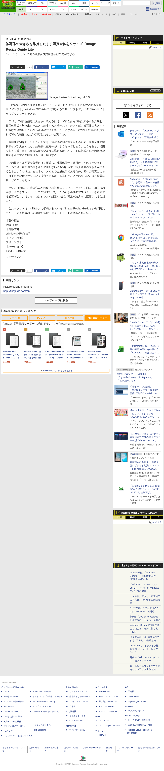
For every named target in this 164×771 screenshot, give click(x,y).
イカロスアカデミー (108, 711)
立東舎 (72, 706)
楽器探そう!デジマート (79, 696)
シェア (44, 67)
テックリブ (100, 731)
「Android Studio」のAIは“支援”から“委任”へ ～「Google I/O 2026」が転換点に (145, 489)
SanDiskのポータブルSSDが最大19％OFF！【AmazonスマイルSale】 (145, 294)
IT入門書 (69, 318)
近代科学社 (71, 726)
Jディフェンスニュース (109, 696)
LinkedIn (94, 67)
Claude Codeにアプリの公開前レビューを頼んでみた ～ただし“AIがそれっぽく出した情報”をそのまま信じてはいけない (145, 329)
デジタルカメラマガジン (15, 726)
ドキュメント (102, 14)
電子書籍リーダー (97, 318)
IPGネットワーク (132, 716)
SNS (114, 14)
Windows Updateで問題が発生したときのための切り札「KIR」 (144, 628)
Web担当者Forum (12, 696)
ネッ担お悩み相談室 (13, 716)
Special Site (127, 91)
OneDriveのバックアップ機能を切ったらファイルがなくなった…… (145, 649)
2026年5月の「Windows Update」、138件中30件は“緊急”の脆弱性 (143, 576)
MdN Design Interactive (109, 726)
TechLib (102, 735)
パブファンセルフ (136, 711)
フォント (134, 14)
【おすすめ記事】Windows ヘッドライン (141, 565)
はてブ (61, 67)
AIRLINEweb (104, 691)
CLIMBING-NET (76, 721)
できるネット (10, 731)
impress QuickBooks (137, 701)
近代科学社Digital (77, 730)
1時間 (119, 42)
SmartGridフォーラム (42, 691)
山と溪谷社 (71, 711)
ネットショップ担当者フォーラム (48, 696)
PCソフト (42, 318)
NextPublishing (39, 730)
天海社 (131, 691)
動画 (123, 14)
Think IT (7, 691)
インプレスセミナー (42, 706)
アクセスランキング (131, 38)
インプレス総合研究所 (14, 701)
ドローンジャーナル (13, 711)
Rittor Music (72, 687)
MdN (97, 716)
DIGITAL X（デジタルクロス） (46, 711)
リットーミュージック (79, 691)
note (77, 67)
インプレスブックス (42, 725)
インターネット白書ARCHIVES (18, 736)
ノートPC (15, 318)
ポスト (20, 67)
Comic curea (133, 696)
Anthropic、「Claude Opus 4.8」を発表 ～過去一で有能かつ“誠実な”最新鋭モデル (144, 182)
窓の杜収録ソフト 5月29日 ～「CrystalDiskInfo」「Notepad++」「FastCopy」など (134, 377)
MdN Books (104, 721)
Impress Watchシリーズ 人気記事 (139, 512)
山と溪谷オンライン (78, 716)
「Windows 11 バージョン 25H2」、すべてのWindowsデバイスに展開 (144, 587)
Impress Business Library (44, 701)
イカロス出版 (101, 687)
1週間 (144, 42)
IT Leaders (9, 706)
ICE (126, 687)
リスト (29, 67)
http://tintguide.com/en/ (16, 291)
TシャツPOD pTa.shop (139, 720)
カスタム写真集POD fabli (140, 725)
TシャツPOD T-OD (78, 701)
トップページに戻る (56, 300)
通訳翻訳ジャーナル (108, 701)
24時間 (132, 42)
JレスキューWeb (106, 706)
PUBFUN (129, 706)
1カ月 (156, 42)
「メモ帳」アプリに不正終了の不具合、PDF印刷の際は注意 (145, 599)
